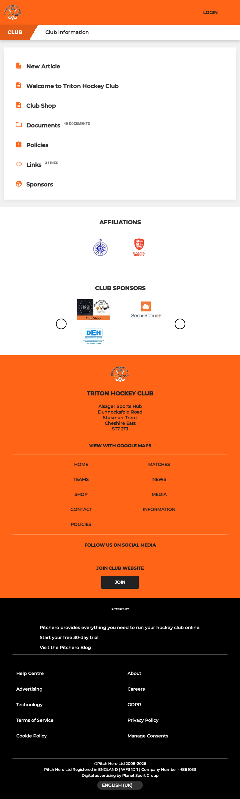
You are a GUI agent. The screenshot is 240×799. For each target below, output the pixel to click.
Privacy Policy (143, 720)
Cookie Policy (31, 736)
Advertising (29, 689)
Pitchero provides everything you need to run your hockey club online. (120, 627)
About (134, 673)
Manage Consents (148, 736)
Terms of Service (34, 720)
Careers (136, 689)
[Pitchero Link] (120, 618)
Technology (29, 704)
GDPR (134, 704)
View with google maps (120, 446)
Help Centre (30, 673)
